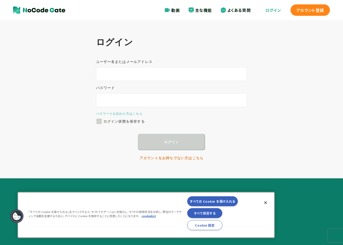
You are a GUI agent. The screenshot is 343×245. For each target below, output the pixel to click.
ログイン (273, 10)
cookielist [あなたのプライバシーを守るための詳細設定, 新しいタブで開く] (149, 216)
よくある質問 (236, 10)
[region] (146, 215)
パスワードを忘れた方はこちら (119, 113)
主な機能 (200, 10)
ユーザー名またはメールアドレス (124, 62)
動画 (172, 10)
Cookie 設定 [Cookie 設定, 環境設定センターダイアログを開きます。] (204, 225)
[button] (17, 216)
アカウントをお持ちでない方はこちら (171, 158)
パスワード (105, 88)
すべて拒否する (205, 213)
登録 (310, 10)
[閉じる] (265, 202)
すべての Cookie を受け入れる (212, 201)
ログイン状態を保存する (124, 121)
